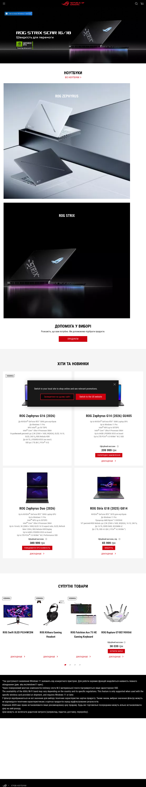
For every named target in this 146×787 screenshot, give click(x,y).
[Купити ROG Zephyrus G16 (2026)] (37, 441)
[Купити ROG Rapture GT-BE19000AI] (116, 641)
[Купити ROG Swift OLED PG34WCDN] (18, 641)
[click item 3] (80, 687)
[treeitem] (73, 35)
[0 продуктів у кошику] (142, 3)
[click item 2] (75, 687)
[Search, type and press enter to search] (136, 3)
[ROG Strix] (73, 280)
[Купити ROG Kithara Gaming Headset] (50, 641)
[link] (21, 13)
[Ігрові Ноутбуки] (18, 785)
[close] (114, 384)
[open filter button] (73, 361)
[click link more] (18, 679)
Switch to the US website (90, 396)
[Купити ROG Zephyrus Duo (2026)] (37, 535)
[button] (4, 3)
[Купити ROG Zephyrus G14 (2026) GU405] (108, 441)
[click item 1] (70, 687)
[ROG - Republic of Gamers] (73, 3)
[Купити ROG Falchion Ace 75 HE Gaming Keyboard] (83, 641)
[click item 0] (65, 687)
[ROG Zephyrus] (73, 149)
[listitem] (73, 146)
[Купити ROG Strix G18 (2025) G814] (108, 535)
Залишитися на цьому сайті (57, 396)
